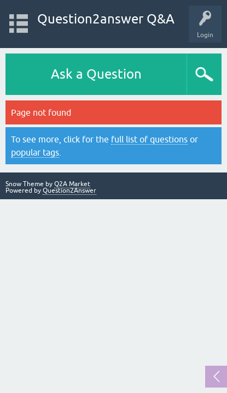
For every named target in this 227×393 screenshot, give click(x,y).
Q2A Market (72, 184)
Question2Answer (69, 190)
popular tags (35, 152)
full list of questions (149, 139)
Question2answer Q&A (105, 18)
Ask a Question (96, 74)
